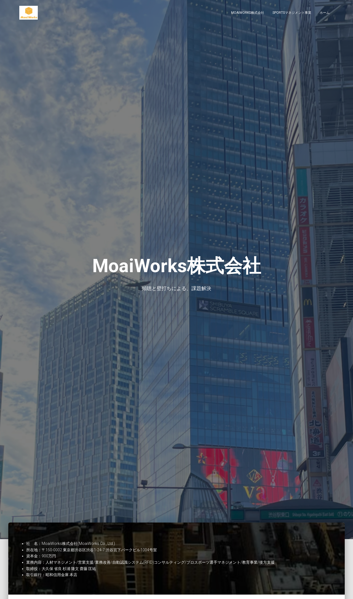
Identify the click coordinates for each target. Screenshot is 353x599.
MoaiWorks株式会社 (247, 14)
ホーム (325, 14)
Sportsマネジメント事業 (291, 14)
